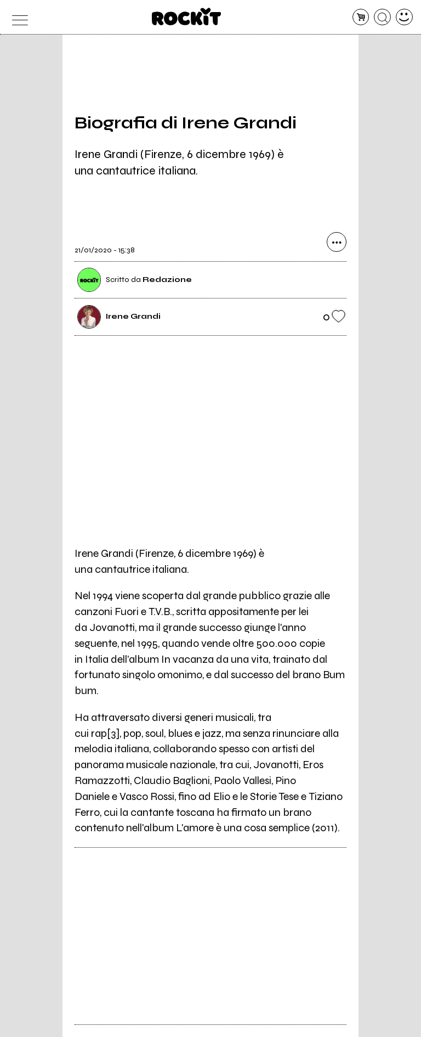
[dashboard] (404, 17)
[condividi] (336, 242)
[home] (186, 16)
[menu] (16, 17)
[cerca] (382, 17)
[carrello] (360, 17)
